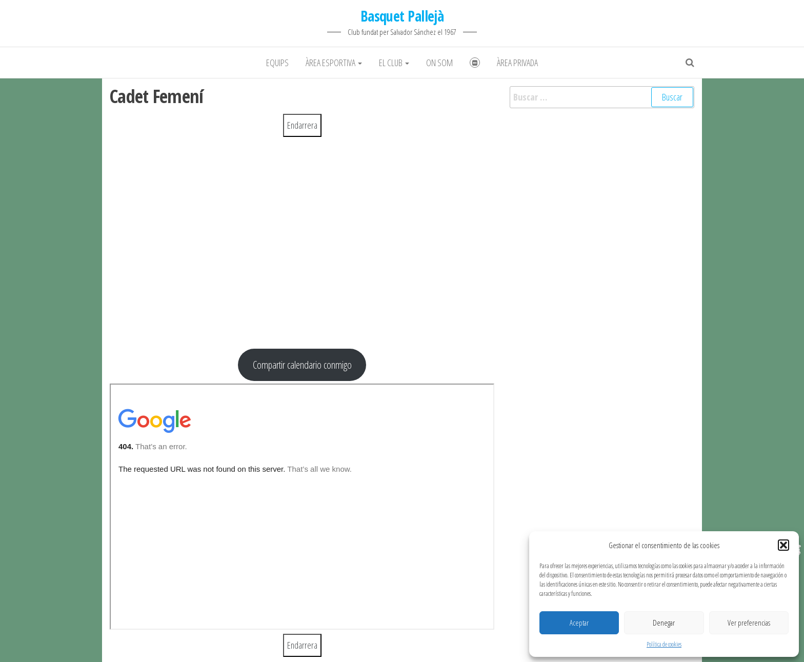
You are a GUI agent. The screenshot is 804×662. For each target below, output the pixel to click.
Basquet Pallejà (402, 16)
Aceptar (579, 622)
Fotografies (475, 62)
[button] (783, 545)
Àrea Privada (517, 62)
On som (439, 62)
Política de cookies (664, 644)
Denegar (664, 622)
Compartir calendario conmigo (302, 364)
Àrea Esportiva (334, 62)
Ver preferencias (749, 622)
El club (394, 62)
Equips (277, 62)
